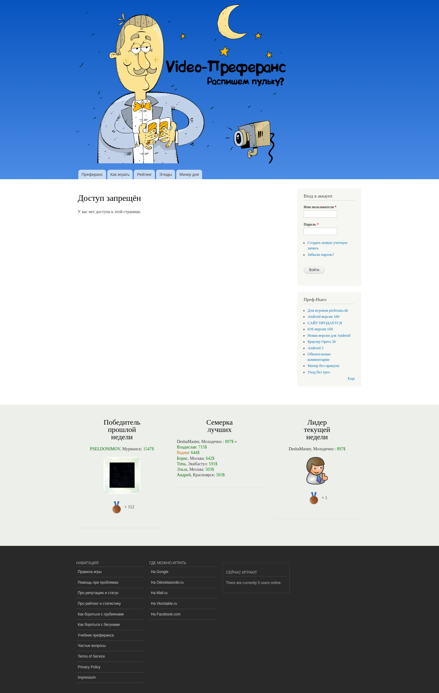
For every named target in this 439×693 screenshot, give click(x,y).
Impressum (87, 677)
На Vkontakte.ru (164, 603)
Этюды (165, 174)
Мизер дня (189, 174)
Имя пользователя (320, 207)
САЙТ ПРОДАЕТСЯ (325, 323)
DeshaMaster (188, 441)
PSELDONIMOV (105, 449)
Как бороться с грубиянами (101, 614)
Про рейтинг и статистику (99, 603)
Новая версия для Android (329, 335)
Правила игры (90, 572)
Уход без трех (319, 372)
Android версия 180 (324, 316)
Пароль (311, 224)
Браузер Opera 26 (322, 341)
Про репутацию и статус (98, 593)
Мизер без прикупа (323, 366)
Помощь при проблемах (98, 582)
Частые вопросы (92, 646)
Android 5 (315, 348)
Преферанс (92, 174)
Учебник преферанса (96, 635)
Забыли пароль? (321, 254)
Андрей (184, 475)
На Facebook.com (165, 614)
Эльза (182, 469)
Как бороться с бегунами (99, 624)
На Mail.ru (159, 593)
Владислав (186, 447)
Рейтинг (144, 174)
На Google (159, 572)
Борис (182, 458)
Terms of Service (91, 656)
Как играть (120, 174)
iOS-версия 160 (320, 329)
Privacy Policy (89, 667)
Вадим (183, 452)
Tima (181, 464)
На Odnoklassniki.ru (167, 582)
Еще (351, 378)
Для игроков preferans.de (328, 310)
